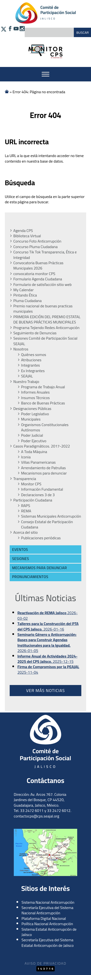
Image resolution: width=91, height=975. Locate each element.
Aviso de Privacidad (45, 963)
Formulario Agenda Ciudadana (37, 279)
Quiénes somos (33, 354)
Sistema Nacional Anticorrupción (48, 902)
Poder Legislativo (35, 413)
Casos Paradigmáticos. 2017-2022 (41, 446)
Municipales (30, 419)
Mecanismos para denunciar (44, 473)
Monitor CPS (31, 484)
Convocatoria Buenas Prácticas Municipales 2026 (38, 265)
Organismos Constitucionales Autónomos (44, 427)
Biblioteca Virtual (27, 235)
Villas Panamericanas (38, 462)
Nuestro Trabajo (26, 381)
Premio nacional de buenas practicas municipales (43, 308)
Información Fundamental (42, 489)
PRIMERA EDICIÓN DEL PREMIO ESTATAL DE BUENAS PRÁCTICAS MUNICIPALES (46, 319)
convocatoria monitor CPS (34, 273)
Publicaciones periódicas (41, 537)
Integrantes (30, 365)
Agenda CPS (23, 230)
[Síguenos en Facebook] (10, 31)
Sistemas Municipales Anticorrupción (51, 516)
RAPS (25, 505)
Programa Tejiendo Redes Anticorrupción (46, 327)
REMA (26, 511)
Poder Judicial (32, 435)
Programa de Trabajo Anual (43, 386)
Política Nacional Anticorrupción (47, 923)
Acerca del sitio (25, 532)
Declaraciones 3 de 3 (38, 494)
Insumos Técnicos (35, 397)
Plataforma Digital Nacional (44, 918)
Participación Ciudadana (32, 500)
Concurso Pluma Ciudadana (35, 246)
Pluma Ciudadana (27, 300)
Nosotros (20, 349)
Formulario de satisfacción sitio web (42, 284)
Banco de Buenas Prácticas (43, 403)
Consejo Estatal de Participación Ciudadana (47, 524)
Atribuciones (31, 359)
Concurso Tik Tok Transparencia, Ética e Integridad (45, 254)
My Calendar (23, 289)
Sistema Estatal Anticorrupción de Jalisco (49, 932)
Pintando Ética (25, 295)
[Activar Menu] (45, 74)
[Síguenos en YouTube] (16, 31)
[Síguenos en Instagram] (22, 31)
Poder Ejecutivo (33, 440)
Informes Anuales (35, 392)
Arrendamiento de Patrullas (43, 467)
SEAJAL (27, 376)
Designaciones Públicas (32, 408)
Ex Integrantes (33, 370)
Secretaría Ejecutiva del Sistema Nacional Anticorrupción (47, 910)
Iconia (25, 457)
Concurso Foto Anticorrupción (37, 241)
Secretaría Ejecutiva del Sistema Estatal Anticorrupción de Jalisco (48, 942)
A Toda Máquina (34, 451)
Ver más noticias (45, 690)
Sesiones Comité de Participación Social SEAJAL (45, 341)
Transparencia (24, 478)
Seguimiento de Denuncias (34, 333)
